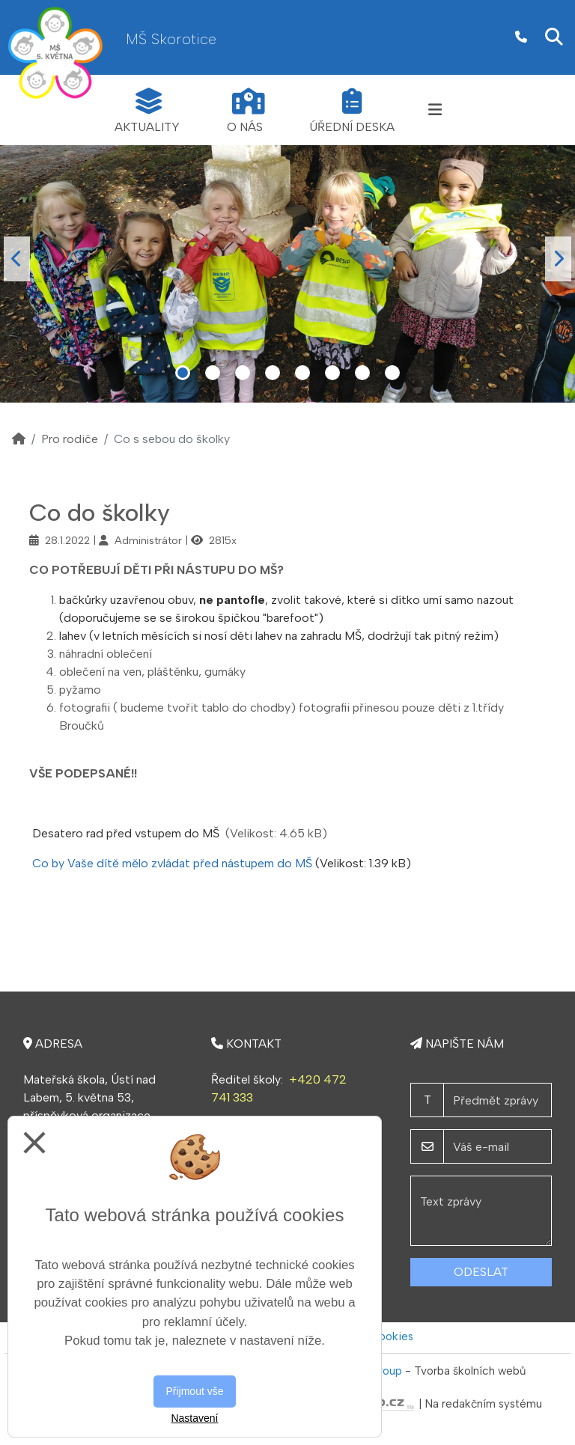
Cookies (391, 1336)
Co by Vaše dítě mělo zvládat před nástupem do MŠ (172, 863)
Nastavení (194, 1418)
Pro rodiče (69, 439)
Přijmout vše (194, 1391)
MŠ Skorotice (171, 39)
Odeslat (481, 1272)
